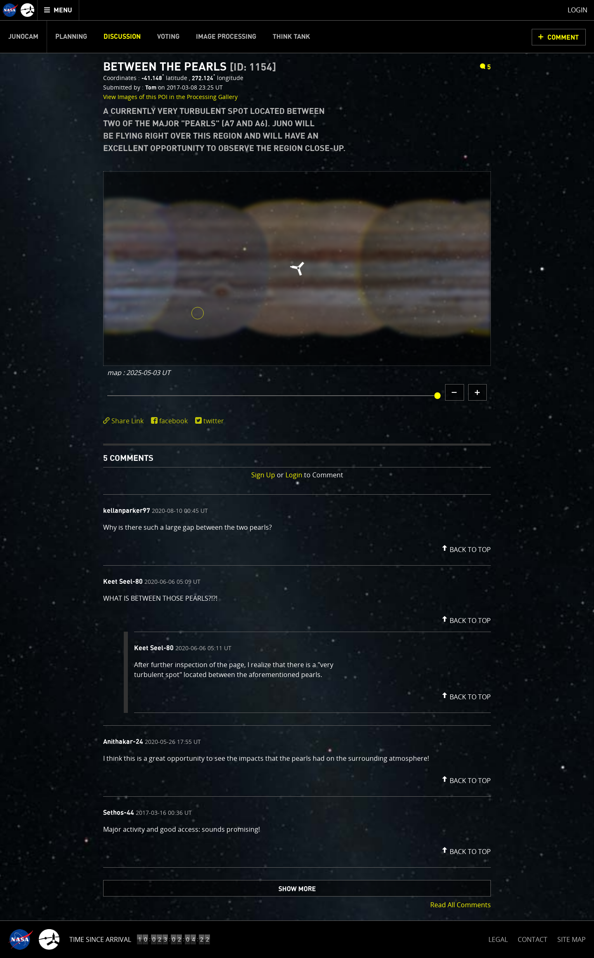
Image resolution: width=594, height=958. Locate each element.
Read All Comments (460, 904)
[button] (465, 548)
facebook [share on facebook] (173, 420)
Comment (563, 37)
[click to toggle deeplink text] (125, 421)
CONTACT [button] (532, 939)
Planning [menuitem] (71, 36)
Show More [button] (297, 889)
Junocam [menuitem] (23, 36)
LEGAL (498, 938)
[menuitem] (58, 10)
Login (293, 475)
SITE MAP (571, 939)
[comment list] (297, 681)
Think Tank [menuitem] (291, 36)
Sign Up (263, 475)
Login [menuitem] (577, 9)
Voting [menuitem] (168, 36)
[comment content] (297, 528)
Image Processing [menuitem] (226, 36)
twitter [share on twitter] (213, 420)
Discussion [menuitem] (122, 36)
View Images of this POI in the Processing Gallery (170, 97)
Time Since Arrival (100, 939)
